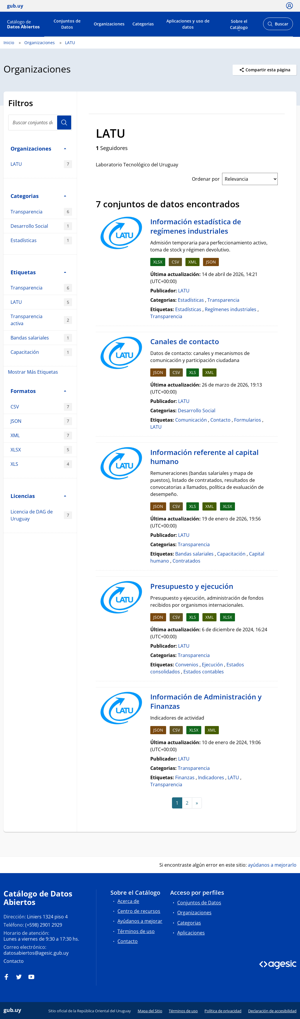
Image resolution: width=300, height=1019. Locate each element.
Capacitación (41, 352)
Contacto (220, 420)
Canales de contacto (184, 341)
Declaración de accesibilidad (272, 1010)
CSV (41, 407)
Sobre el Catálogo (239, 24)
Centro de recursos (138, 911)
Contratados (186, 561)
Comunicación (191, 420)
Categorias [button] (38, 195)
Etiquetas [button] (38, 272)
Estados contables (203, 671)
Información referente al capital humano (204, 456)
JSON (41, 421)
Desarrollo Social (41, 226)
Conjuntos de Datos (67, 24)
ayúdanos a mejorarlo (272, 865)
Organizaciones (109, 24)
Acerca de (128, 901)
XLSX (41, 450)
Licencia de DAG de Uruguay (41, 515)
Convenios (186, 664)
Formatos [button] (38, 390)
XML (41, 435)
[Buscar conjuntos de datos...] (40, 122)
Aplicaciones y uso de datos (187, 24)
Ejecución (212, 664)
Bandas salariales (41, 338)
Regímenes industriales (230, 309)
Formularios (247, 420)
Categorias (143, 24)
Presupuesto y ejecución (191, 586)
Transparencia (41, 212)
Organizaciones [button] (38, 148)
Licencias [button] (38, 495)
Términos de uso (136, 931)
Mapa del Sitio (150, 1010)
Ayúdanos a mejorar (139, 921)
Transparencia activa (41, 320)
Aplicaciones (191, 933)
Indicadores (211, 777)
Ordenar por (206, 179)
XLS (41, 464)
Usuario (64, 122)
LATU (70, 42)
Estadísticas (41, 240)
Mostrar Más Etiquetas (33, 372)
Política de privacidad (222, 1010)
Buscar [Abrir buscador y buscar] (277, 25)
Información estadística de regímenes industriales (195, 226)
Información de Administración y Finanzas (206, 701)
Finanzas (185, 777)
